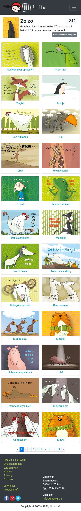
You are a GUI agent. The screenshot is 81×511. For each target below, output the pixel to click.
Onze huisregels (13, 463)
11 (59, 449)
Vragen (8, 471)
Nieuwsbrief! (11, 489)
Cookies (8, 479)
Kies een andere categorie (64, 35)
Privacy (8, 475)
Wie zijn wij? (11, 467)
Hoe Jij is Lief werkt (15, 459)
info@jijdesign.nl (52, 498)
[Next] (63, 449)
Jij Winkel (9, 485)
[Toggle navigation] (73, 7)
